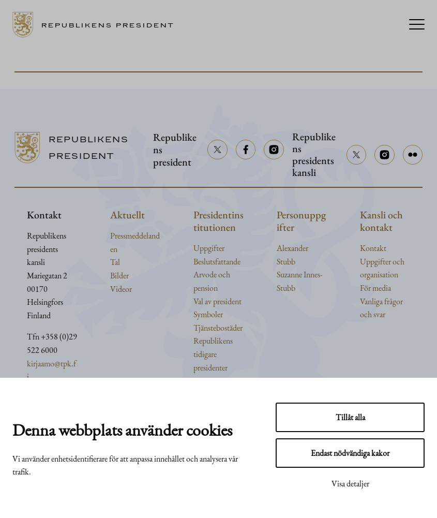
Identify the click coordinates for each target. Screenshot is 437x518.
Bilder (119, 275)
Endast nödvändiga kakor (350, 453)
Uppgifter (208, 248)
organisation (379, 274)
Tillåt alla (350, 417)
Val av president (217, 301)
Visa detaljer (350, 483)
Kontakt (373, 248)
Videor (121, 289)
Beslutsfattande (216, 261)
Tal (115, 262)
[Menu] (417, 25)
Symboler (208, 314)
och (398, 261)
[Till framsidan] (97, 25)
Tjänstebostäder (218, 327)
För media (375, 288)
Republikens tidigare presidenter (213, 354)
